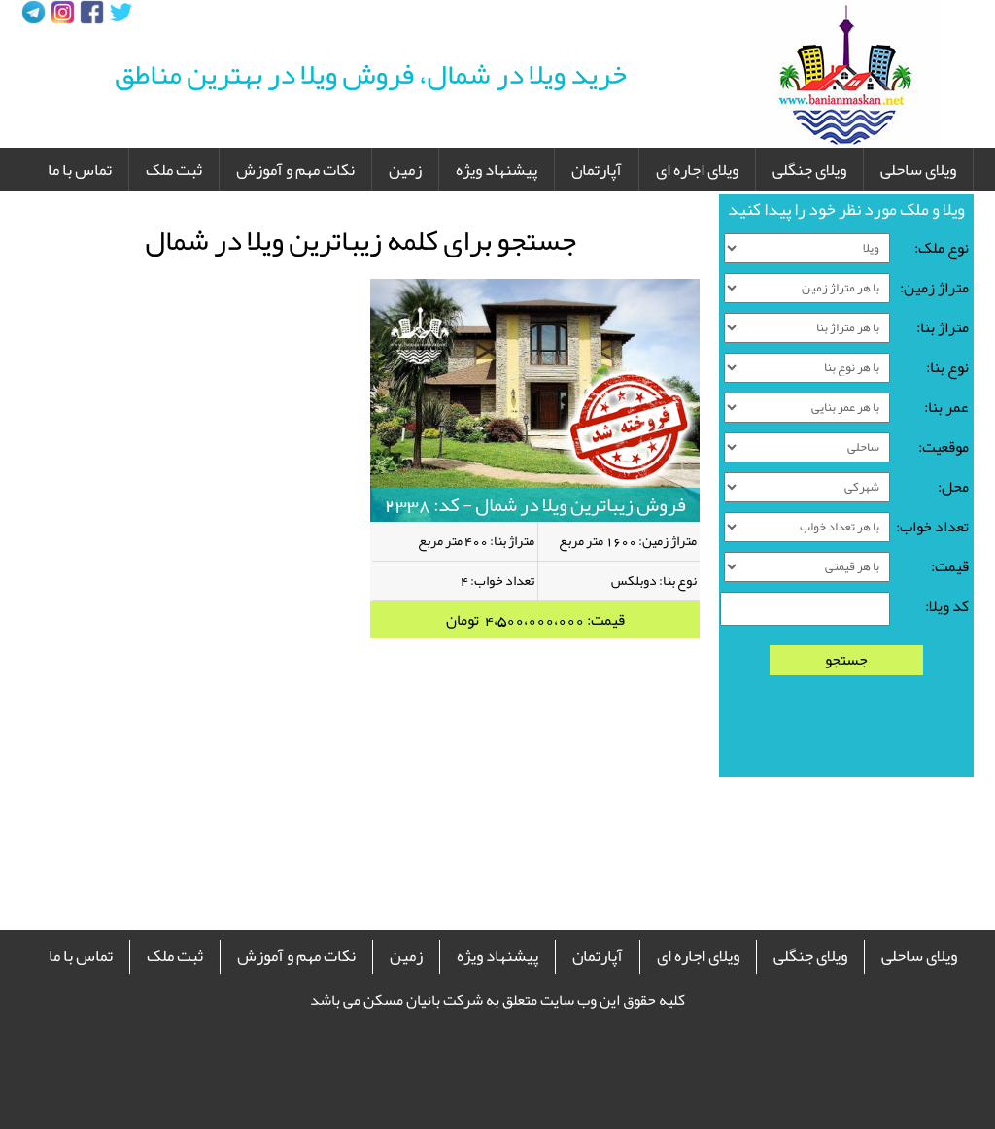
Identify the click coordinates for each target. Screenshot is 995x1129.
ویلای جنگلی (809, 169)
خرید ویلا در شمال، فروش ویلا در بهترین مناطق (371, 74)
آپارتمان (596, 169)
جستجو (846, 660)
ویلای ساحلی (918, 169)
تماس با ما (80, 169)
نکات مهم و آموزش (295, 169)
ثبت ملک (174, 169)
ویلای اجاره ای (697, 169)
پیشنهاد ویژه (496, 169)
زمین (405, 169)
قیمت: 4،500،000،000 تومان (535, 619)
